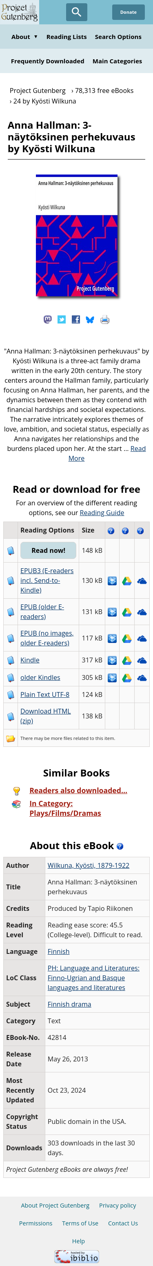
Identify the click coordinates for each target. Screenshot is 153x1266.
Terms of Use (80, 1223)
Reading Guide (102, 512)
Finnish (59, 951)
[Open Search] (76, 12)
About (24, 36)
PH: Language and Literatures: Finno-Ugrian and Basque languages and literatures (94, 978)
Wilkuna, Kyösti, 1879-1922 (89, 865)
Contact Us (123, 1223)
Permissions (36, 1223)
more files (61, 738)
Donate (128, 12)
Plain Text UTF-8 (44, 694)
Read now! (48, 550)
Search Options (118, 36)
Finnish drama (69, 1004)
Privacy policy (117, 1205)
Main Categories (117, 61)
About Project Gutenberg (55, 1205)
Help (78, 1241)
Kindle (30, 660)
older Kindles (40, 677)
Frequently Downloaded (47, 61)
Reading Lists (67, 36)
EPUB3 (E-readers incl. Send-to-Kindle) (47, 580)
